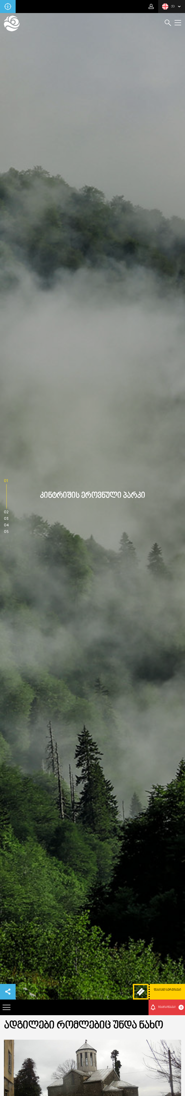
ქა (168, 6)
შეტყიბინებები (171, 1007)
